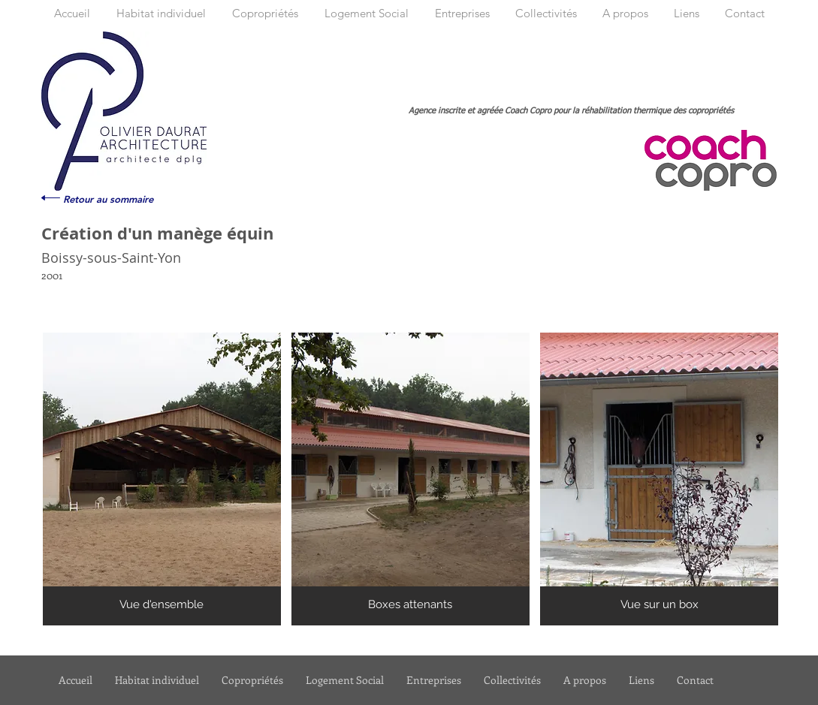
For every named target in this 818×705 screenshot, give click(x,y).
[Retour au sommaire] (108, 198)
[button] (162, 479)
